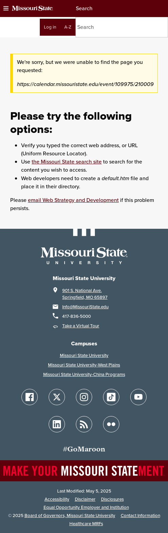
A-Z (67, 27)
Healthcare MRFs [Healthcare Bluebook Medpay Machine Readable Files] (86, 523)
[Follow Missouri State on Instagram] (84, 397)
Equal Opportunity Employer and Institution (86, 507)
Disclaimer (85, 499)
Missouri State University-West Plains (84, 365)
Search (84, 8)
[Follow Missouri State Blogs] (84, 424)
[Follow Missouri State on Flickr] (111, 424)
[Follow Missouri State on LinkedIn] (57, 424)
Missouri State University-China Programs (84, 374)
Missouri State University (84, 355)
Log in (50, 27)
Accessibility (57, 499)
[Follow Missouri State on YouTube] (138, 397)
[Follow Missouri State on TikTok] (111, 397)
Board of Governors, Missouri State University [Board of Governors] (69, 515)
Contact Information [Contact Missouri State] (140, 515)
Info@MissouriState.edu (85, 307)
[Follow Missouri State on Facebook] (29, 397)
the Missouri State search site (67, 162)
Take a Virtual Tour (80, 326)
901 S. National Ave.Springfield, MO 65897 (84, 293)
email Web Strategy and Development (73, 200)
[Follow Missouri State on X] (57, 397)
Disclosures (112, 499)
